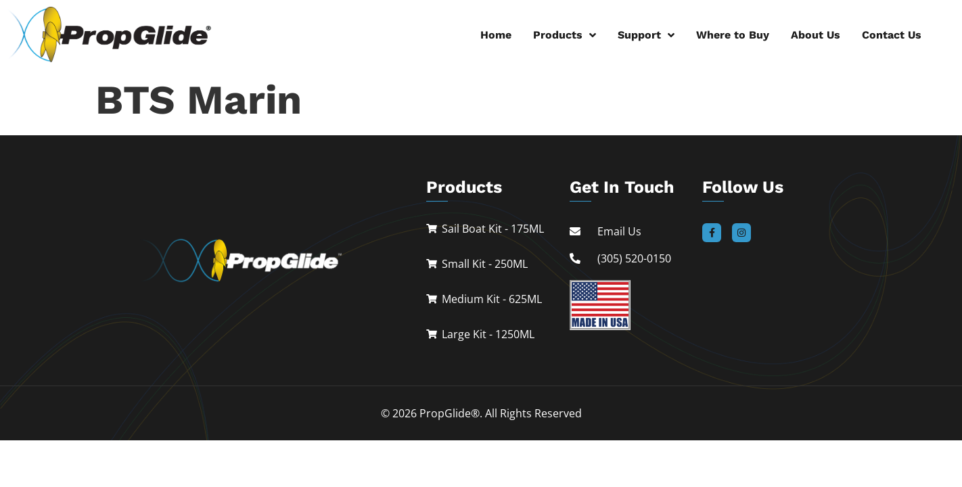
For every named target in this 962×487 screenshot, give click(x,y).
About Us (815, 34)
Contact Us (891, 34)
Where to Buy (732, 34)
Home (495, 34)
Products (564, 35)
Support (646, 35)
